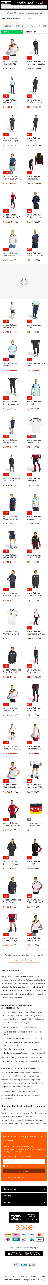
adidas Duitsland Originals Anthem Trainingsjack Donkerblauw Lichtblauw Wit (34, 216)
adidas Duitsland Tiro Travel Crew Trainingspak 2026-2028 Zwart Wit (12, 479)
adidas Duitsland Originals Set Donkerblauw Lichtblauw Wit (10, 441)
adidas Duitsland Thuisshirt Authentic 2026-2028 (11, 786)
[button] (37, 3)
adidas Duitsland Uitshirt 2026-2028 (35, 254)
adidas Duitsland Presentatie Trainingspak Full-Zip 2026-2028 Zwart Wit (35, 671)
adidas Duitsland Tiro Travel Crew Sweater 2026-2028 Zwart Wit (12, 901)
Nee (32, 960)
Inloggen (42, 2)
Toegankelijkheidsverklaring (34, 1280)
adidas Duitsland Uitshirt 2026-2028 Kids (11, 177)
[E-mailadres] (24, 1161)
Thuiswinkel (32, 1265)
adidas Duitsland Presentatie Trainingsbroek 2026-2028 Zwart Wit (34, 709)
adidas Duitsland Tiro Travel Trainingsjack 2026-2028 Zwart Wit (12, 671)
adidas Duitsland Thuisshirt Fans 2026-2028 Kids (34, 441)
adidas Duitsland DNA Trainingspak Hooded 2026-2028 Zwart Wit (35, 101)
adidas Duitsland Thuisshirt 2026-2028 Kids (34, 939)
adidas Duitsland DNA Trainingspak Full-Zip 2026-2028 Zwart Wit (11, 139)
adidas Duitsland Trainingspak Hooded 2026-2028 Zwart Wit (35, 177)
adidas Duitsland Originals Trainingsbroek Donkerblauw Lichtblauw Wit (34, 326)
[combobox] (24, 7)
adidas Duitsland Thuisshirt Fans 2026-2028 (10, 254)
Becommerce (24, 1265)
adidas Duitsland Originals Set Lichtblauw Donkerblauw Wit (10, 326)
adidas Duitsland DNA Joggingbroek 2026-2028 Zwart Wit (11, 403)
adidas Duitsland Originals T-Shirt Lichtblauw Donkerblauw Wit (34, 517)
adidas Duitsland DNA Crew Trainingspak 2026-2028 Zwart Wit (35, 139)
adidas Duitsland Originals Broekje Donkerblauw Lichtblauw (10, 556)
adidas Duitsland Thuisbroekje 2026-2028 (35, 786)
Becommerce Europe (16, 1265)
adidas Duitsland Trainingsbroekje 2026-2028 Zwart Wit (11, 939)
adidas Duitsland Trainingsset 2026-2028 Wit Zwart (11, 747)
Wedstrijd (7, 26)
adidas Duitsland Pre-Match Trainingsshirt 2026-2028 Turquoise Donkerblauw (35, 403)
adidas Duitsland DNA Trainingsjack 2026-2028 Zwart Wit (11, 594)
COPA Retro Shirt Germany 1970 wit (11, 632)
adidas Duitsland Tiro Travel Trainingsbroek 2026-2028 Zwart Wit (36, 364)
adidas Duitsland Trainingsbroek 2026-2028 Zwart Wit (34, 479)
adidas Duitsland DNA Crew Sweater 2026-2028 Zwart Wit (35, 594)
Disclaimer (33, 1277)
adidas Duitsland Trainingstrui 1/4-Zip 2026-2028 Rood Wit (12, 824)
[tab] (24, 1189)
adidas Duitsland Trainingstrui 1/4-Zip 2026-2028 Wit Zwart (35, 901)
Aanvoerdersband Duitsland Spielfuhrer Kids (35, 824)
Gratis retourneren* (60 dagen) (26, 13)
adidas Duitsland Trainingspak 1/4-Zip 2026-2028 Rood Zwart (12, 216)
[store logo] (24, 2)
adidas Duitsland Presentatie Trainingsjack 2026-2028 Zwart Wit (35, 862)
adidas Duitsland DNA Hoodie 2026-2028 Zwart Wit (11, 862)
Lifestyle (31, 26)
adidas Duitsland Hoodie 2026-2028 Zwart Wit (35, 556)
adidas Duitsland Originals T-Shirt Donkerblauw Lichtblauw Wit (10, 517)
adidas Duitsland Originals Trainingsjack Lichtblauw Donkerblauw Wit (10, 364)
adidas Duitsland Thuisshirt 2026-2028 (10, 62)
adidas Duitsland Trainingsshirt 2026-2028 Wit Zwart (35, 747)
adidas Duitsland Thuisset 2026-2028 (12, 709)
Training (19, 26)
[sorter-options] (35, 32)
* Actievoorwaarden (13, 1177)
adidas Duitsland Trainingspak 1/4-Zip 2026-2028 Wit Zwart (36, 632)
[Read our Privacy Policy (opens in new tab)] (19, 1166)
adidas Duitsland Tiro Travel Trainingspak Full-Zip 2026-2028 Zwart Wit (36, 62)
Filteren (12, 32)
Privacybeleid (11, 1166)
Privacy (42, 1277)
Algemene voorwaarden (13, 1280)
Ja (16, 960)
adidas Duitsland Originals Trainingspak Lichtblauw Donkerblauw (10, 101)
